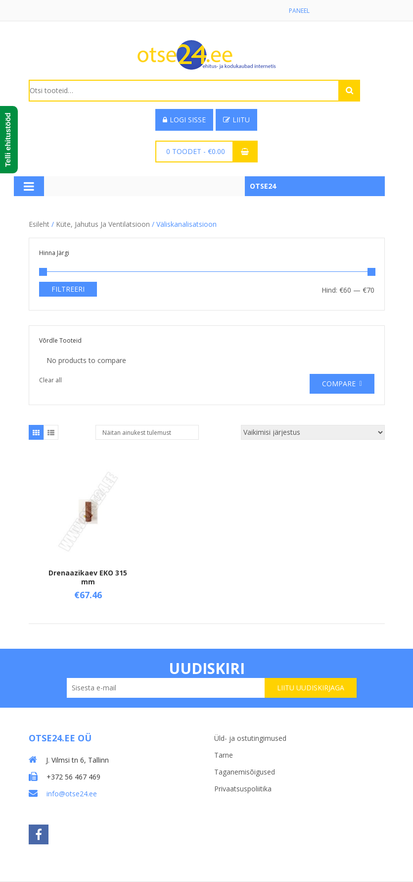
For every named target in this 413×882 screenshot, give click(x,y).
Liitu (236, 119)
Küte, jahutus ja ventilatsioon (103, 224)
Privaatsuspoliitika (243, 788)
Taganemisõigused (244, 772)
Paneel (299, 10)
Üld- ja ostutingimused (250, 738)
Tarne (223, 755)
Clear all (50, 380)
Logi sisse (184, 119)
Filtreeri (68, 289)
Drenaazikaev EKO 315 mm (87, 577)
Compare (339, 383)
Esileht (39, 224)
